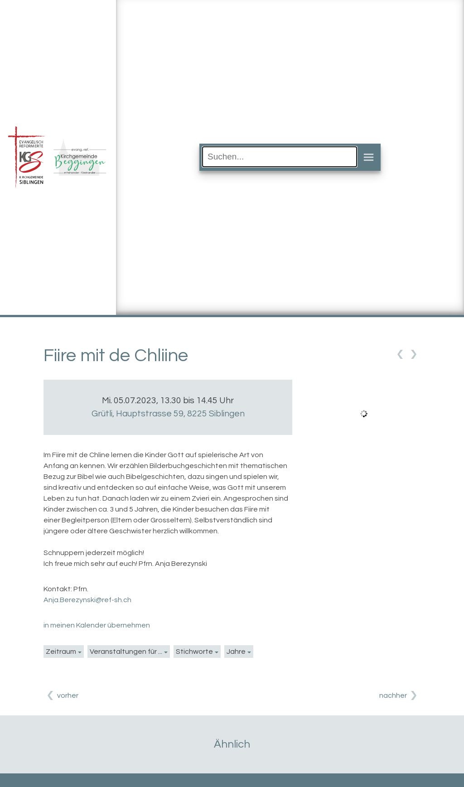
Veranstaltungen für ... (126, 651)
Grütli (168, 413)
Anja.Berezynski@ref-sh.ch (87, 600)
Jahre (236, 651)
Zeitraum (61, 651)
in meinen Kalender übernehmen (97, 625)
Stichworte (194, 651)
